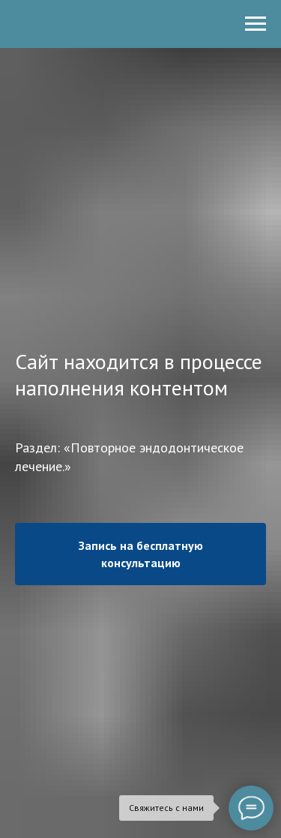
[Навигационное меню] (255, 24)
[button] (140, 553)
